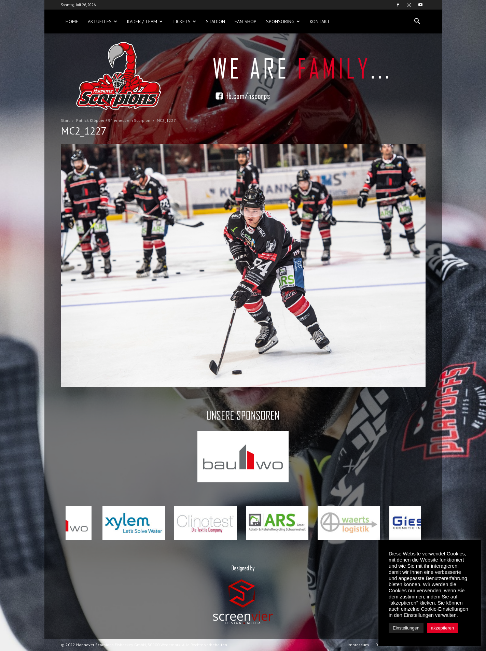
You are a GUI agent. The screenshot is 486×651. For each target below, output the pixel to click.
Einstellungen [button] (406, 628)
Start (65, 120)
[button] (417, 21)
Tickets (184, 21)
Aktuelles (102, 21)
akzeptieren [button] (442, 628)
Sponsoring (283, 21)
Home (72, 21)
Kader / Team (145, 21)
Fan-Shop (245, 21)
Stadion (215, 21)
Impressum (358, 644)
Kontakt (320, 21)
